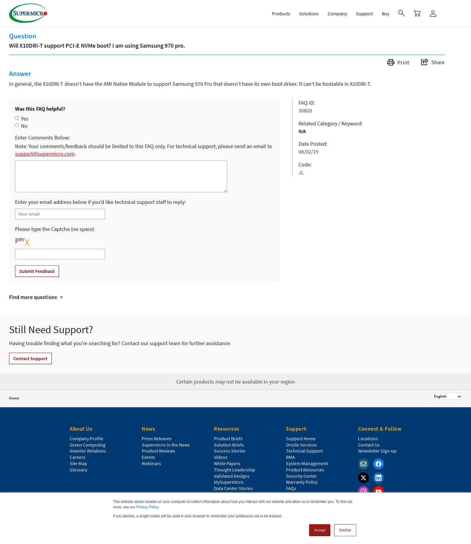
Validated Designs (232, 476)
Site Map (78, 463)
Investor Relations (88, 451)
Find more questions (33, 297)
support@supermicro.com (44, 153)
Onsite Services (301, 445)
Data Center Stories (233, 488)
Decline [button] (345, 530)
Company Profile (86, 438)
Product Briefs (228, 438)
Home (14, 398)
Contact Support (30, 358)
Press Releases (157, 438)
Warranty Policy (302, 482)
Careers (77, 457)
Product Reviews (158, 451)
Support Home (301, 438)
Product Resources (305, 470)
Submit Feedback (37, 271)
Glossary (78, 470)
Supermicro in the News (166, 445)
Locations (368, 438)
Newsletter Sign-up (377, 451)
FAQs (291, 488)
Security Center (301, 476)
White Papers (227, 463)
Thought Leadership (234, 470)
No (24, 125)
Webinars (151, 463)
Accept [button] (319, 530)
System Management (307, 463)
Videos (220, 457)
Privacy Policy (147, 507)
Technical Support (304, 451)
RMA (290, 457)
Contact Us (369, 445)
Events (148, 457)
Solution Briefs (229, 445)
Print (398, 62)
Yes (25, 118)
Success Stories (229, 451)
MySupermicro (229, 482)
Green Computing (87, 445)
